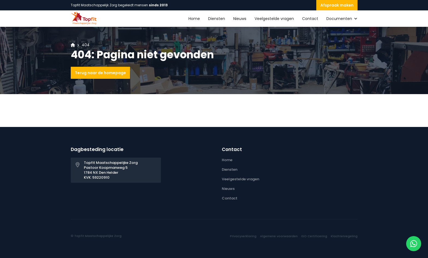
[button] (338, 18)
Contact (310, 18)
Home (194, 18)
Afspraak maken (336, 5)
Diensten (216, 18)
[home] (84, 18)
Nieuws (239, 18)
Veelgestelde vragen (274, 18)
